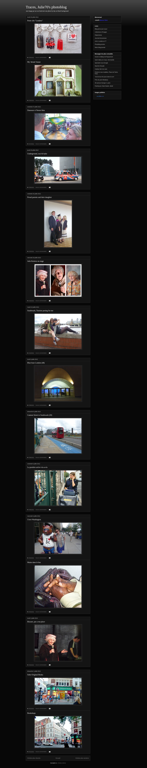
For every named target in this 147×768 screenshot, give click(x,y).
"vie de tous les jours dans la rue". (105, 76)
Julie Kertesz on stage (35, 261)
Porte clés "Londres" (35, 21)
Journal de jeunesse (100, 38)
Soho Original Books (35, 675)
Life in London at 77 (100, 41)
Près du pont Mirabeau (101, 80)
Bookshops (31, 713)
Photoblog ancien (100, 44)
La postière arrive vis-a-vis (37, 467)
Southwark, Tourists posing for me (40, 311)
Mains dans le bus (34, 562)
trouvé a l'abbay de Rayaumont (104, 57)
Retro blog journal (100, 47)
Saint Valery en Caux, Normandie (104, 60)
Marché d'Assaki (99, 66)
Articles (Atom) (62, 763)
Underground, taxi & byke (37, 154)
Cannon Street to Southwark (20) (39, 415)
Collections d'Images (101, 32)
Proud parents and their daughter (39, 197)
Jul (96, 20)
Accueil (58, 758)
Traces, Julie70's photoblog (46, 7)
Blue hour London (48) (36, 363)
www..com (100, 96)
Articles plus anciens (82, 758)
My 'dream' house (34, 62)
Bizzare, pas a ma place (36, 622)
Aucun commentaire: (41, 57)
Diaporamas (98, 35)
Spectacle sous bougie (101, 63)
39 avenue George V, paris (102, 83)
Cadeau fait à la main (101, 69)
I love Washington (34, 519)
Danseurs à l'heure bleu (36, 110)
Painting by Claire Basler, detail (104, 86)
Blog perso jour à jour (101, 29)
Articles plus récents (33, 758)
